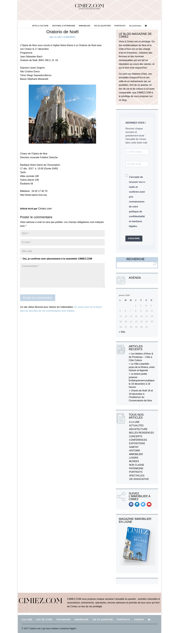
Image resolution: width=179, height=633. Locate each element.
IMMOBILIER (84, 26)
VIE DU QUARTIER (102, 26)
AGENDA (139, 619)
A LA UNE (134, 422)
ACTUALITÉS (136, 425)
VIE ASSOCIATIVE (139, 479)
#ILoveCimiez (135, 26)
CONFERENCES (138, 440)
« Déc (122, 331)
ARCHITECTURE (138, 429)
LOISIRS (133, 457)
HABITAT (134, 447)
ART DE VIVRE (44, 619)
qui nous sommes (50, 628)
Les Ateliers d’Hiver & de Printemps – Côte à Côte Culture (141, 357)
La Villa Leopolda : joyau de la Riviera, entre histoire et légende (142, 367)
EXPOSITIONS (137, 443)
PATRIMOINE (136, 468)
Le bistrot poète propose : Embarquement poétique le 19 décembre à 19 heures (141, 380)
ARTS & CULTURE (40, 26)
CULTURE (27, 619)
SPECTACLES (136, 475)
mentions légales (68, 628)
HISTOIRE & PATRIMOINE (63, 26)
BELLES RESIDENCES (141, 432)
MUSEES (134, 461)
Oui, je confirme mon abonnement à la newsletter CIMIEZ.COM (56, 258)
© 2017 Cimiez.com (31, 628)
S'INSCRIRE (134, 238)
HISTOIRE (134, 450)
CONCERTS (69, 37)
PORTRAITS (119, 26)
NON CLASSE (136, 465)
